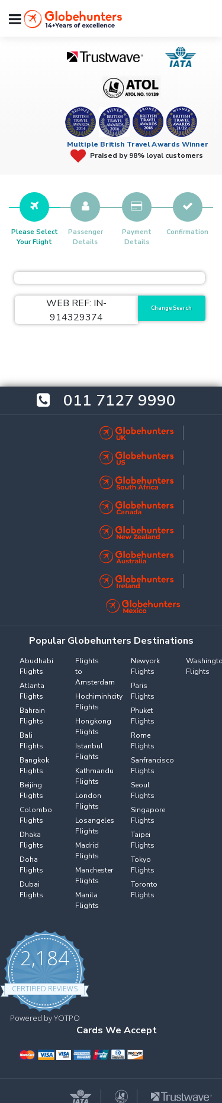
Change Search (171, 308)
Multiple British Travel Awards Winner (137, 144)
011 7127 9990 (119, 400)
